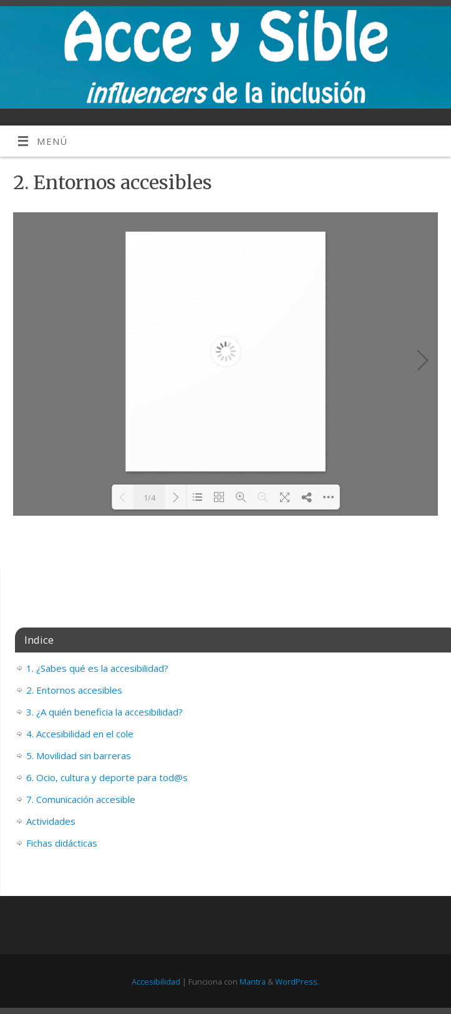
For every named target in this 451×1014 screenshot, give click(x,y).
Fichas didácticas (61, 843)
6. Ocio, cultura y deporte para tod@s (107, 777)
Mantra (253, 981)
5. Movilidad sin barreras (78, 755)
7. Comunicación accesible (80, 799)
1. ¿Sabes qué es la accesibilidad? (97, 668)
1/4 (149, 497)
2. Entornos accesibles (74, 690)
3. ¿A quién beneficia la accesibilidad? (104, 712)
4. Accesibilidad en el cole (79, 733)
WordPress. (297, 981)
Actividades (50, 821)
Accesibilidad (156, 981)
